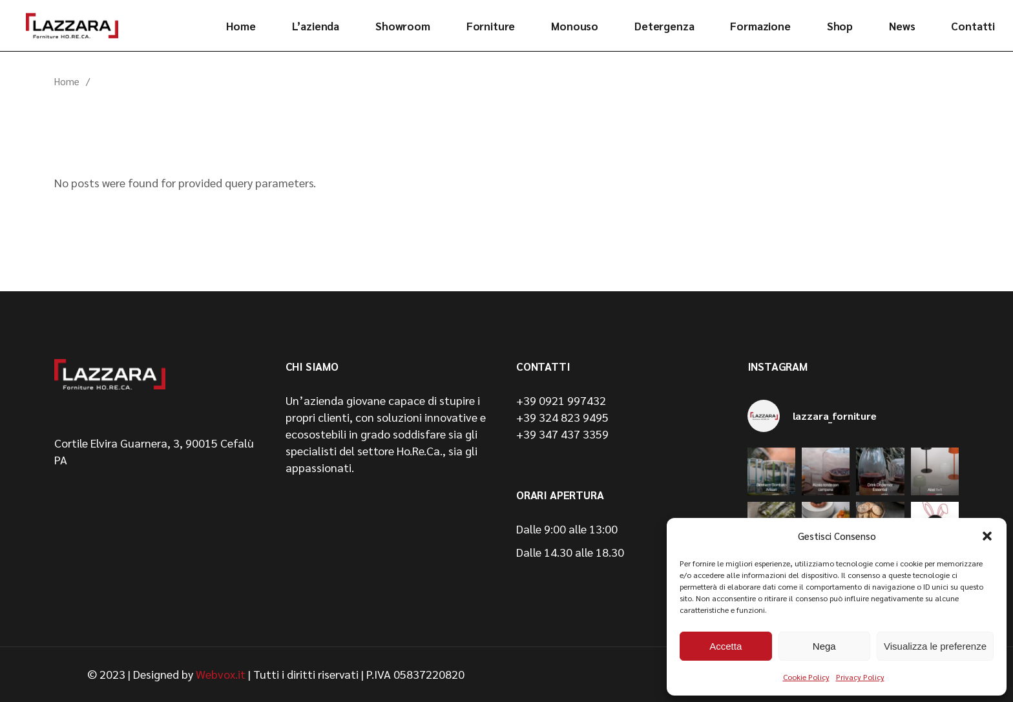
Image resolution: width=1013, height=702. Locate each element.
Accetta (725, 646)
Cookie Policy (806, 677)
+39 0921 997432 (561, 400)
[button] (987, 536)
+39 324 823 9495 (562, 416)
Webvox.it (220, 673)
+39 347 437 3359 (562, 433)
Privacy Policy (860, 677)
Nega (824, 646)
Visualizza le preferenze (935, 646)
